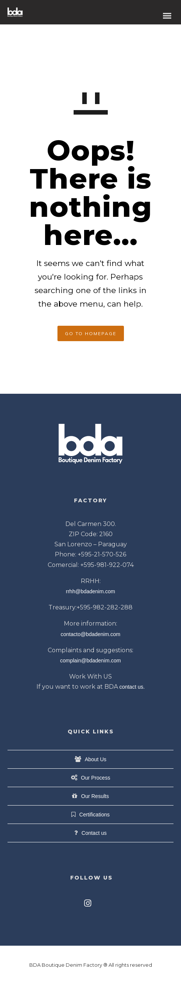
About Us (96, 759)
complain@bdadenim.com (90, 661)
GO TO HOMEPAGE (90, 333)
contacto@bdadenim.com (91, 634)
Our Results (95, 796)
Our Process (95, 778)
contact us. (132, 687)
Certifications (94, 815)
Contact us (94, 833)
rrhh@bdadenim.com (90, 591)
